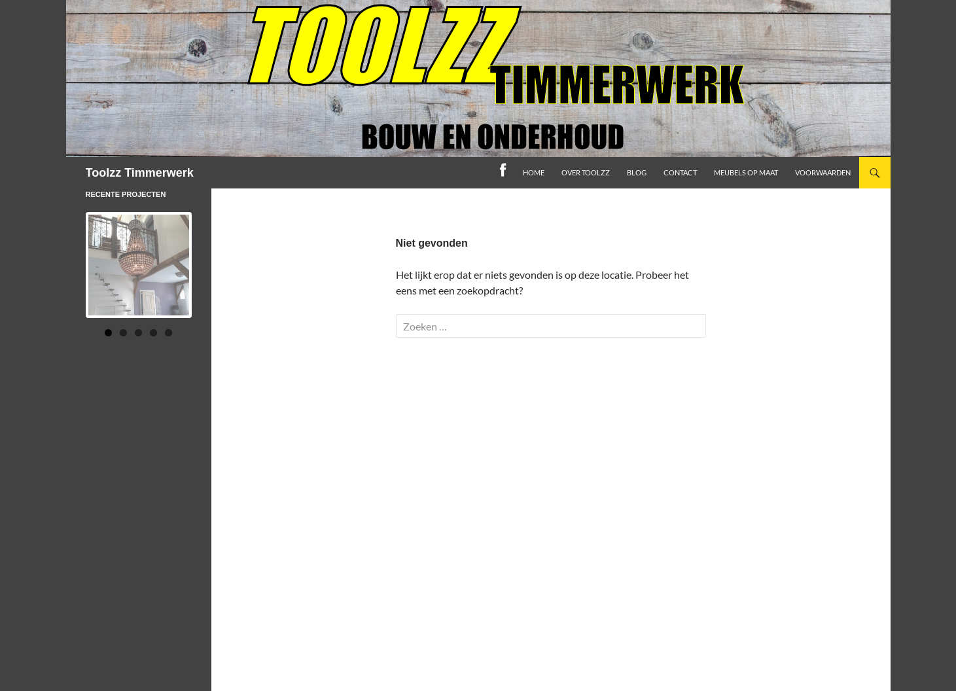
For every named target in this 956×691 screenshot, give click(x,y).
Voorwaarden (823, 172)
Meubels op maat (746, 172)
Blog (636, 172)
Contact (680, 172)
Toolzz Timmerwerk (140, 172)
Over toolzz (585, 172)
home (533, 172)
